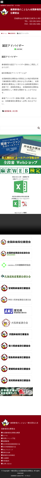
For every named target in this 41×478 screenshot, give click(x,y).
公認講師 (6, 458)
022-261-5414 (35, 21)
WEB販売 (6, 461)
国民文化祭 (6, 452)
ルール (5, 435)
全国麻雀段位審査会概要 (11, 433)
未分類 (15, 111)
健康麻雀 (7, 111)
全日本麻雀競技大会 (9, 447)
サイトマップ (32, 408)
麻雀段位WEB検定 (9, 455)
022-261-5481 (35, 24)
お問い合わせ (18, 408)
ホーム (6, 408)
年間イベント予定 (9, 438)
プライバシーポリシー (11, 410)
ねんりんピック (8, 449)
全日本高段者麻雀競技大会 (11, 444)
